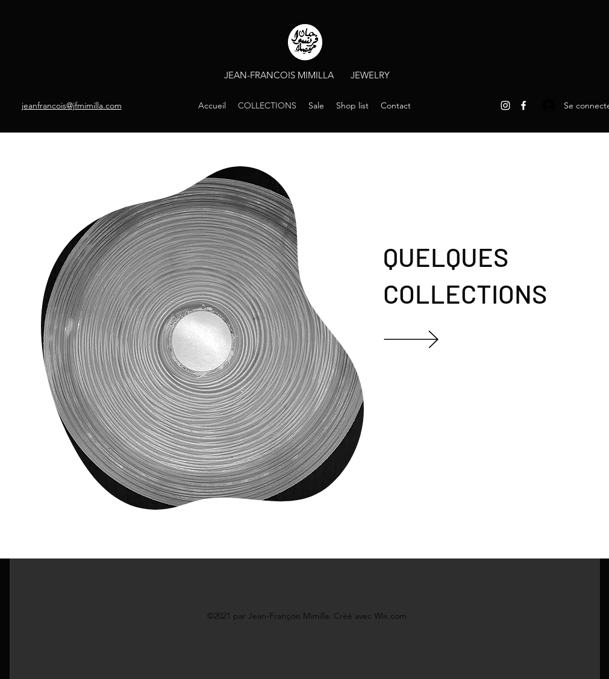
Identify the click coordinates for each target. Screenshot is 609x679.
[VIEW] (428, 338)
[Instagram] (505, 105)
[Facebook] (523, 105)
